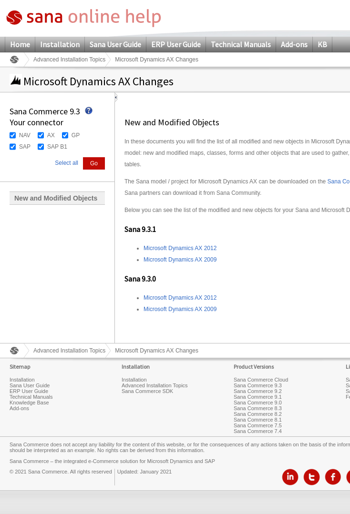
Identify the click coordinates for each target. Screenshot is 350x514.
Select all (66, 163)
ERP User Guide (176, 44)
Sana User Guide (115, 44)
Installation (60, 44)
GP (76, 135)
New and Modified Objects (55, 198)
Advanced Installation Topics (69, 59)
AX (51, 135)
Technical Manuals (241, 44)
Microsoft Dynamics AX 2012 (180, 248)
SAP (25, 146)
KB (322, 44)
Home (20, 44)
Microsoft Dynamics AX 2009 (180, 259)
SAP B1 (57, 146)
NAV (25, 135)
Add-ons (294, 44)
